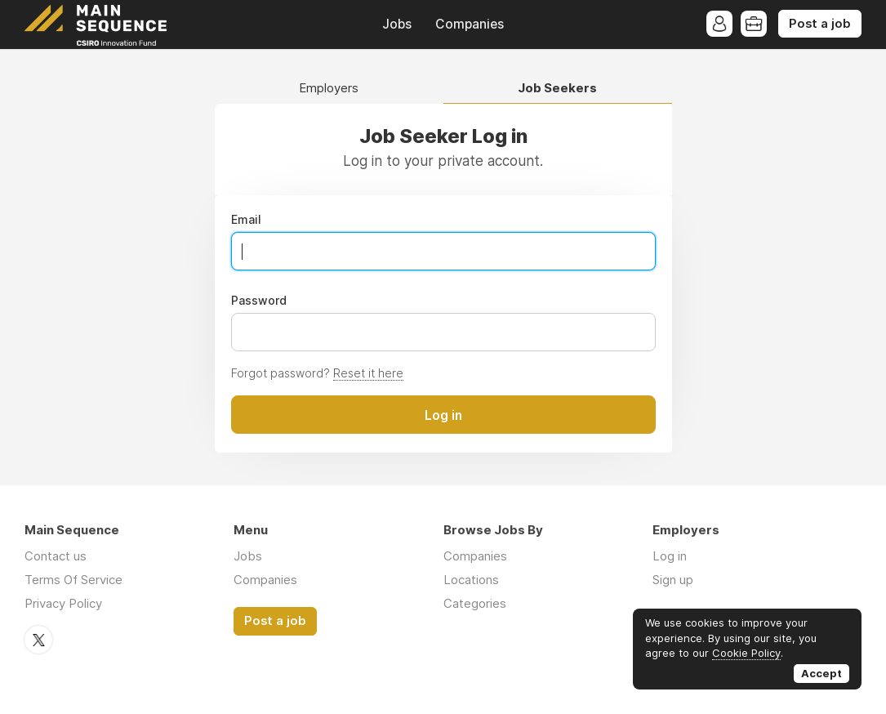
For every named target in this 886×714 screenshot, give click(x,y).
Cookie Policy (746, 652)
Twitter (38, 640)
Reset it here (368, 373)
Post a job (820, 23)
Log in (669, 556)
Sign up (672, 579)
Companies (469, 24)
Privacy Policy (63, 603)
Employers (328, 89)
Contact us (55, 556)
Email (246, 219)
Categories (474, 603)
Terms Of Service (73, 579)
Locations (471, 579)
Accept (821, 673)
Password (259, 300)
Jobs (397, 24)
